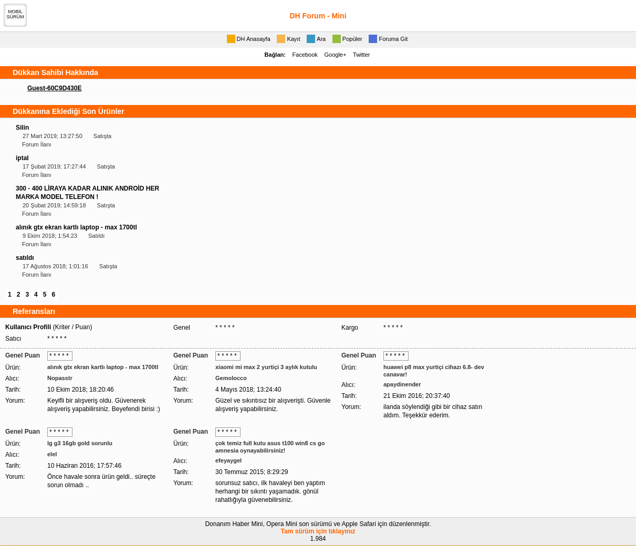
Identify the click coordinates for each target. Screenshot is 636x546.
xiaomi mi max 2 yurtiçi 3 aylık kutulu (266, 367)
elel (52, 454)
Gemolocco (231, 378)
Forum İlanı (36, 144)
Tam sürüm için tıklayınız (318, 531)
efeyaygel (228, 460)
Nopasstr (59, 378)
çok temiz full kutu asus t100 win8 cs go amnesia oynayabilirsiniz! (270, 447)
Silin (22, 127)
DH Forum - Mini (317, 16)
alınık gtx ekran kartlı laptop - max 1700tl (76, 227)
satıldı (25, 257)
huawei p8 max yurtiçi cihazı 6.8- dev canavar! (433, 370)
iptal (22, 158)
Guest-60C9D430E (54, 88)
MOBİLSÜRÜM (15, 14)
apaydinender (402, 384)
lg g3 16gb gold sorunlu (79, 443)
